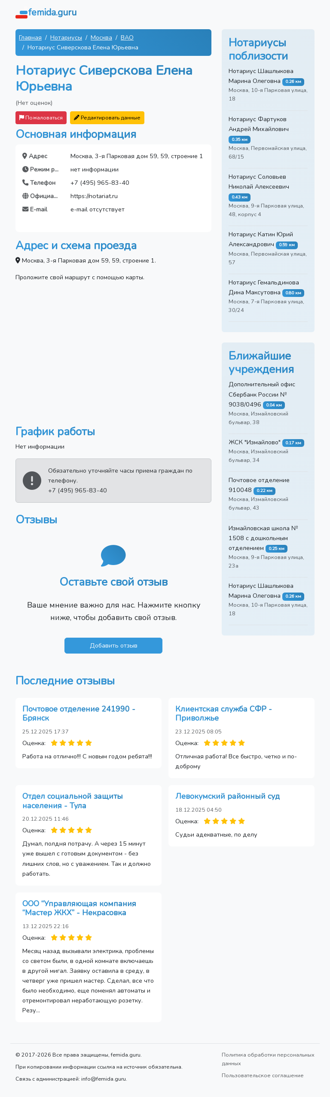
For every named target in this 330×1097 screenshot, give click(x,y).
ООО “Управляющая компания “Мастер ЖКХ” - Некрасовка (79, 908)
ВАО (127, 37)
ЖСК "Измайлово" (255, 442)
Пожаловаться (41, 117)
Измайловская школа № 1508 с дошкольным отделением (263, 538)
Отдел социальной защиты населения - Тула (72, 801)
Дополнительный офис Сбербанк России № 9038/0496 (262, 394)
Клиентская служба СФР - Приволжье (223, 714)
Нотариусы (66, 37)
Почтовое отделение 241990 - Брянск (78, 714)
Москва (101, 37)
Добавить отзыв (114, 645)
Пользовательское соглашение (263, 1075)
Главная (30, 37)
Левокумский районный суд (227, 796)
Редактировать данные (107, 117)
